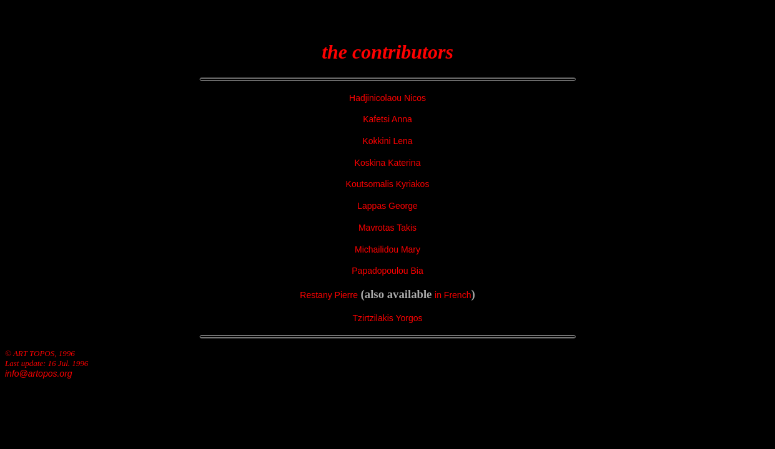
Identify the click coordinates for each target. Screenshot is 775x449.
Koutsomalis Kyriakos (388, 184)
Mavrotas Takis (387, 228)
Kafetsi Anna (387, 119)
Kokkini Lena (387, 141)
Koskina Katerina (388, 163)
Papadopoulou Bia (387, 271)
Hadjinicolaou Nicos (387, 98)
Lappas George (387, 206)
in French (453, 295)
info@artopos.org (38, 374)
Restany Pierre (329, 295)
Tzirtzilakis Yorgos (387, 318)
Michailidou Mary (387, 249)
